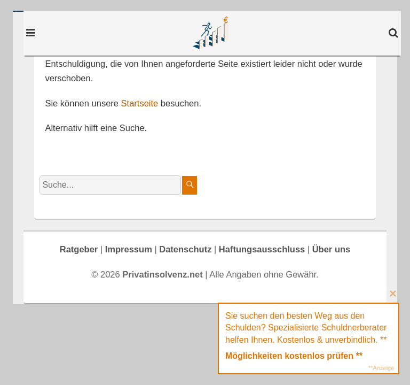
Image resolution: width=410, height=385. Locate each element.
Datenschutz (185, 249)
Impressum (128, 249)
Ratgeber (79, 249)
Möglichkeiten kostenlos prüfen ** (293, 355)
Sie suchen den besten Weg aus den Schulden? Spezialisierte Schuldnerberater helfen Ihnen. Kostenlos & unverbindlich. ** (306, 327)
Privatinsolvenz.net (212, 33)
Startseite (140, 103)
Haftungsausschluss (262, 249)
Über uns (331, 249)
